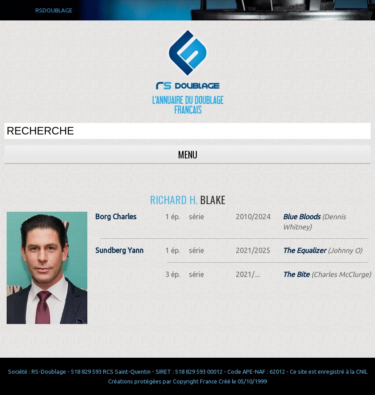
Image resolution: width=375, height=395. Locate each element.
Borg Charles (116, 217)
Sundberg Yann (119, 250)
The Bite (296, 274)
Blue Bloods (301, 217)
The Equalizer (304, 250)
